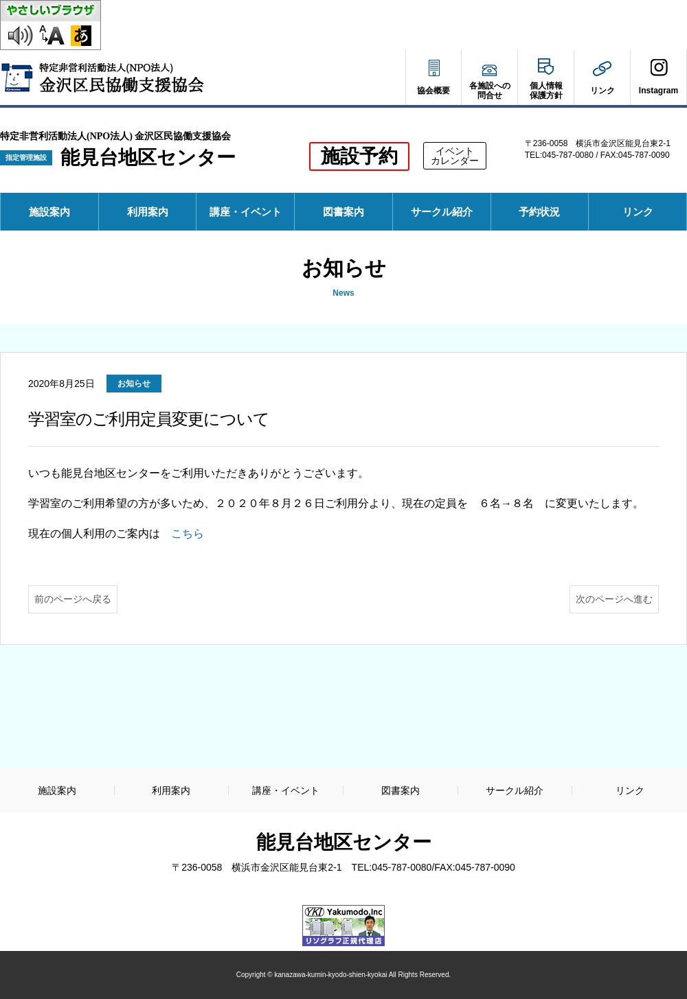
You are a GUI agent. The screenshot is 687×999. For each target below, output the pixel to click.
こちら (187, 533)
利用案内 (147, 212)
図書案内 (343, 212)
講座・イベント (246, 212)
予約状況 (544, 218)
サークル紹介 (442, 212)
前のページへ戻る (72, 598)
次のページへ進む (614, 598)
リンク (637, 212)
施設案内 (49, 212)
